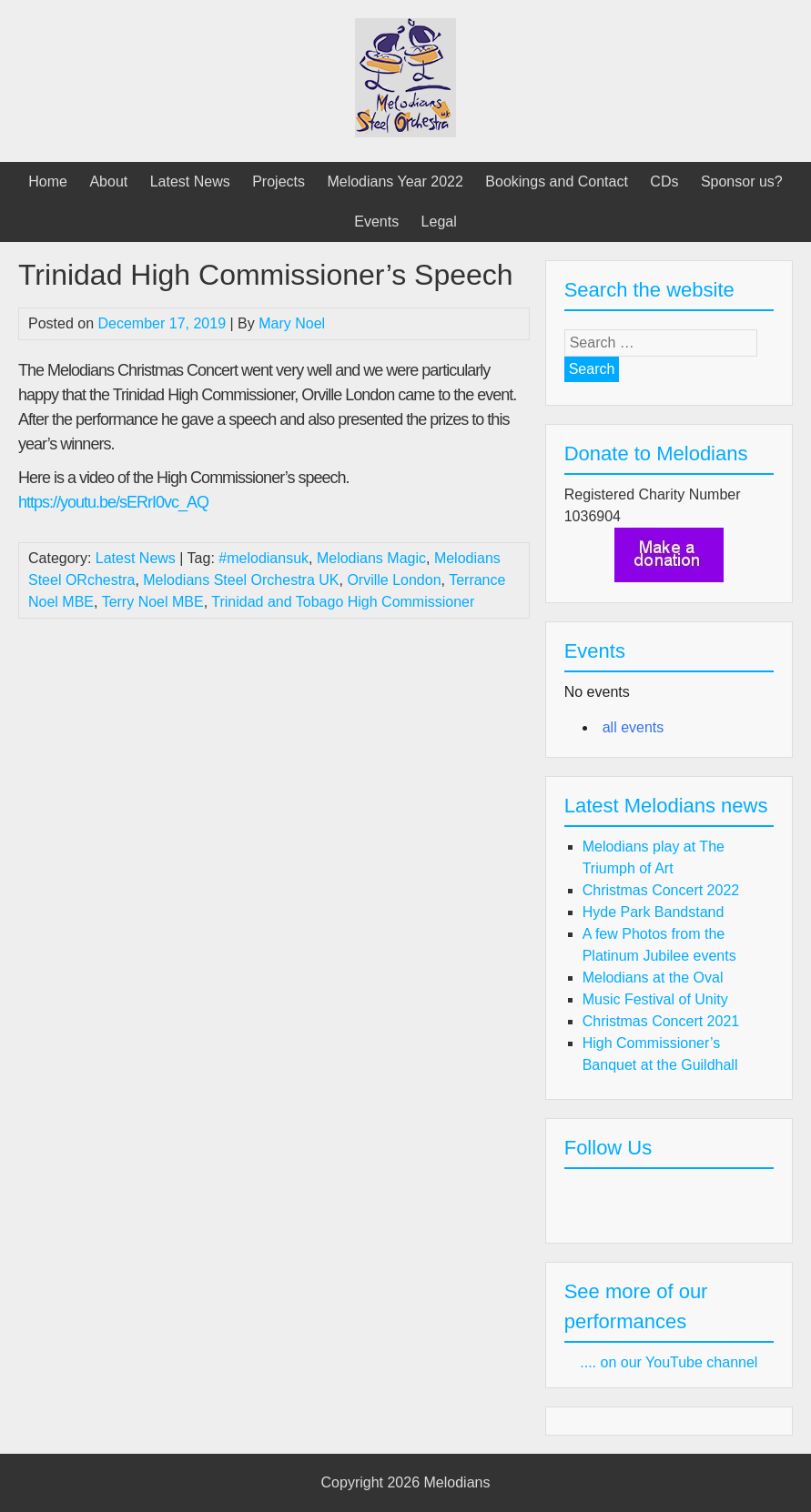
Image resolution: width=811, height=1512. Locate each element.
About (108, 181)
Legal (439, 221)
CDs (664, 181)
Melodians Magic (371, 558)
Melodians (457, 1482)
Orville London (394, 580)
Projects (278, 181)
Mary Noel (292, 323)
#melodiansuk (263, 558)
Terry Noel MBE (153, 602)
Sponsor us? (742, 181)
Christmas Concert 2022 (661, 890)
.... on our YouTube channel (668, 1362)
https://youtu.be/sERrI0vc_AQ (113, 502)
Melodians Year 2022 (394, 181)
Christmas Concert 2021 (661, 1021)
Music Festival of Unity (655, 999)
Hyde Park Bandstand (654, 912)
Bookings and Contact (556, 181)
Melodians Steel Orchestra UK (241, 580)
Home (47, 181)
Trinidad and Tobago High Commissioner (342, 602)
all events (633, 727)
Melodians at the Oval (653, 977)
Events (376, 221)
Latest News (190, 181)
